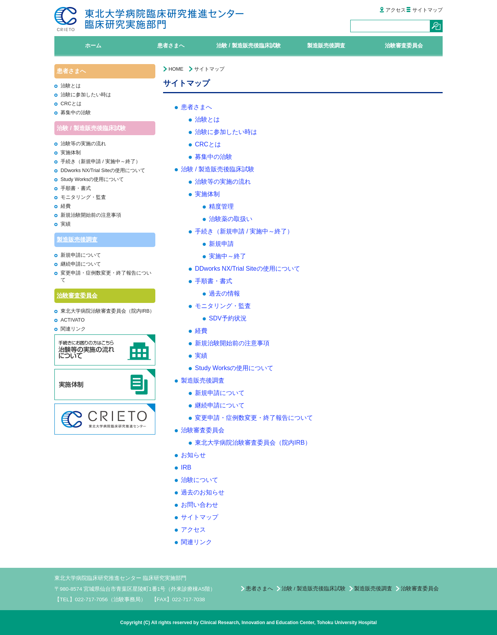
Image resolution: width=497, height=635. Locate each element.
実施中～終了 (227, 256)
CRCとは (71, 103)
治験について (199, 480)
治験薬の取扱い (230, 219)
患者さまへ (196, 107)
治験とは (71, 86)
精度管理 (221, 206)
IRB (186, 467)
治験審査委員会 (77, 295)
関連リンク (73, 329)
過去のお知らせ (202, 492)
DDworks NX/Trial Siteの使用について (103, 170)
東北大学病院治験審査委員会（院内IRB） (108, 311)
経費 (66, 206)
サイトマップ (424, 10)
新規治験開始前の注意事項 (91, 215)
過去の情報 (224, 293)
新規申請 (221, 243)
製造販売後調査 (77, 239)
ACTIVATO (73, 320)
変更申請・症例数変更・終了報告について (254, 417)
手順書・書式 (76, 188)
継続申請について (81, 264)
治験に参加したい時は (86, 94)
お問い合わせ (199, 504)
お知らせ (193, 455)
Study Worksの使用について (92, 179)
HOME (176, 69)
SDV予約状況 (228, 318)
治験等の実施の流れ (83, 143)
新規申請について (81, 255)
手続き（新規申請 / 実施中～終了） (101, 161)
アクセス (392, 10)
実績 (66, 224)
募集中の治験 (76, 112)
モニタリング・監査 (83, 197)
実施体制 (71, 152)
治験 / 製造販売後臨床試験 (217, 169)
